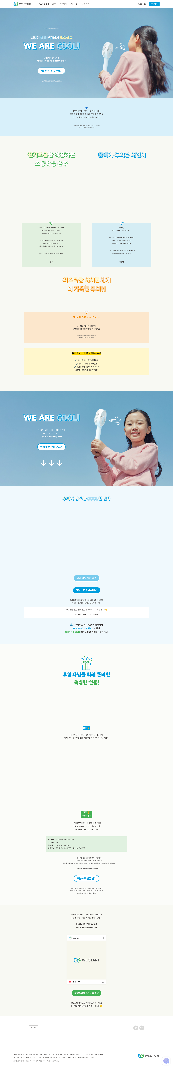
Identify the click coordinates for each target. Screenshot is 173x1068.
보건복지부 (56, 1061)
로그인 (140, 4)
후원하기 (154, 4)
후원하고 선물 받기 (86, 878)
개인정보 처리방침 (18, 1061)
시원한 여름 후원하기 (51, 70)
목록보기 (33, 1027)
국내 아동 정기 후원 (87, 578)
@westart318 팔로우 (86, 992)
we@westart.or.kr (97, 1054)
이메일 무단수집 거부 (39, 1061)
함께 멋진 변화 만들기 (51, 446)
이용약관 (28, 1061)
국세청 (49, 1061)
